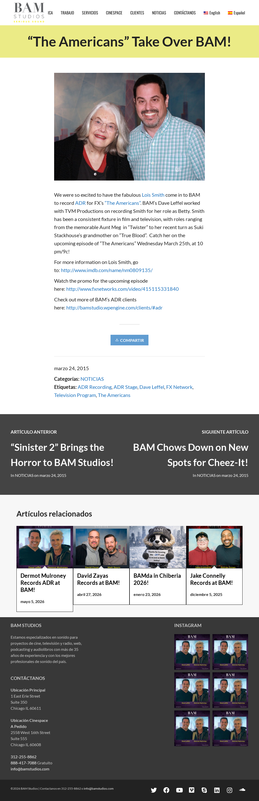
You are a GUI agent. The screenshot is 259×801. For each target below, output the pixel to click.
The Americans (114, 395)
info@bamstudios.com (30, 768)
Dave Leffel (151, 387)
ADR (80, 203)
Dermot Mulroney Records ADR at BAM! (43, 582)
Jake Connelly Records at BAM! (211, 579)
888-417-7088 (23, 762)
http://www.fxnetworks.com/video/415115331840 (122, 289)
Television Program (75, 395)
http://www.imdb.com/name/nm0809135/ (107, 270)
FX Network (179, 387)
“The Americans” (122, 203)
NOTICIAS (92, 379)
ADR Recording (95, 387)
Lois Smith (153, 195)
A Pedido (19, 726)
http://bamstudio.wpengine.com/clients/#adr (114, 307)
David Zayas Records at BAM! (98, 579)
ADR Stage (125, 387)
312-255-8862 (23, 756)
